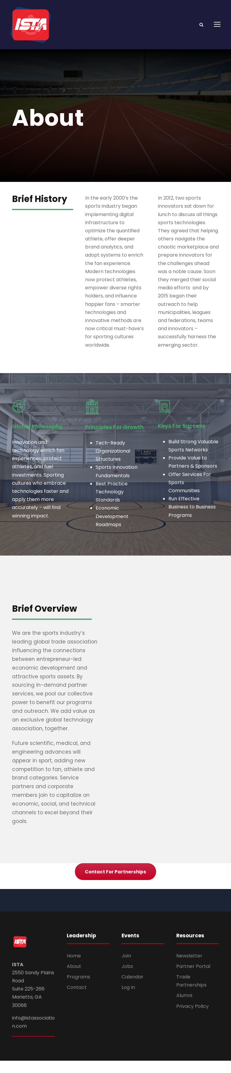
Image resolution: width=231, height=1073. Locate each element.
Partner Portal (193, 978)
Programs (78, 989)
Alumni (184, 1007)
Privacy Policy (192, 1018)
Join (126, 968)
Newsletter (189, 968)
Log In (128, 999)
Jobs (127, 978)
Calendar (132, 989)
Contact (77, 999)
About (74, 978)
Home (74, 968)
